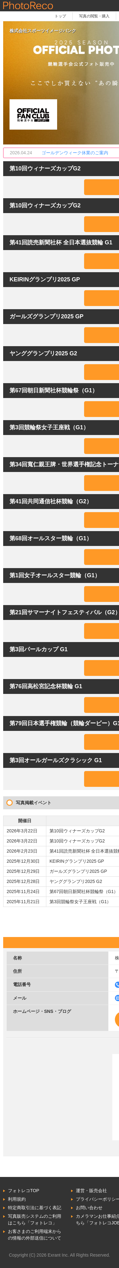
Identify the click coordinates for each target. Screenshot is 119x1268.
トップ (60, 16)
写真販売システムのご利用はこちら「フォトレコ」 (34, 1219)
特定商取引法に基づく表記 (34, 1207)
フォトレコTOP (23, 1190)
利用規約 (17, 1199)
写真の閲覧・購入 (94, 16)
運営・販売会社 (91, 1190)
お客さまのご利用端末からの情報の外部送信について (34, 1234)
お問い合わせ (89, 1207)
